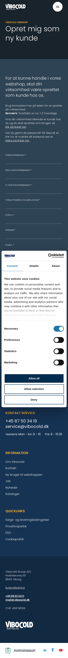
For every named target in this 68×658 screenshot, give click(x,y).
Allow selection (34, 389)
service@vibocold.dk (27, 426)
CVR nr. (10, 214)
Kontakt (10, 468)
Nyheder (11, 488)
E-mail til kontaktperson (18, 184)
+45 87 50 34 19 (21, 421)
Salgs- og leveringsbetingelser (27, 520)
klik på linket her (15, 127)
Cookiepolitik (14, 539)
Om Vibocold (14, 462)
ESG (8, 533)
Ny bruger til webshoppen (23, 475)
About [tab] (56, 265)
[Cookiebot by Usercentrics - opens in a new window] (48, 255)
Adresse (10, 229)
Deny (34, 399)
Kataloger (12, 494)
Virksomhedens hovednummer (22, 199)
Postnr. (9, 244)
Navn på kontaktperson (18, 170)
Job (8, 481)
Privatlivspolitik (16, 526)
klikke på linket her (17, 140)
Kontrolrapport (20, 650)
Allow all (34, 378)
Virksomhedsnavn (15, 155)
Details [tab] (34, 265)
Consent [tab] (12, 265)
